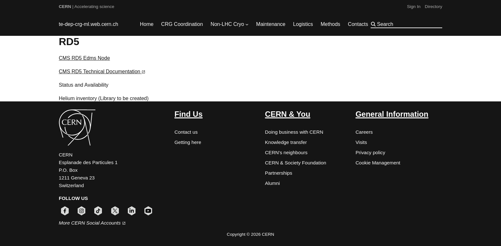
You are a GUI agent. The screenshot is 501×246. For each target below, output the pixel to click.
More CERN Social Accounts (92, 223)
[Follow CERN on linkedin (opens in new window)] (132, 211)
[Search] (409, 24)
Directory (433, 6)
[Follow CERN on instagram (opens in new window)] (81, 211)
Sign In (413, 6)
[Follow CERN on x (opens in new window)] (115, 211)
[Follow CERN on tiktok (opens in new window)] (98, 211)
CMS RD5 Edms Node (84, 58)
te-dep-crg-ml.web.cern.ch (88, 24)
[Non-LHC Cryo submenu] (247, 24)
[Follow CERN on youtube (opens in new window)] (148, 211)
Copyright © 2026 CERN (250, 234)
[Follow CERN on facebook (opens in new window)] (65, 211)
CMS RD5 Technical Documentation (102, 71)
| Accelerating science (86, 6)
